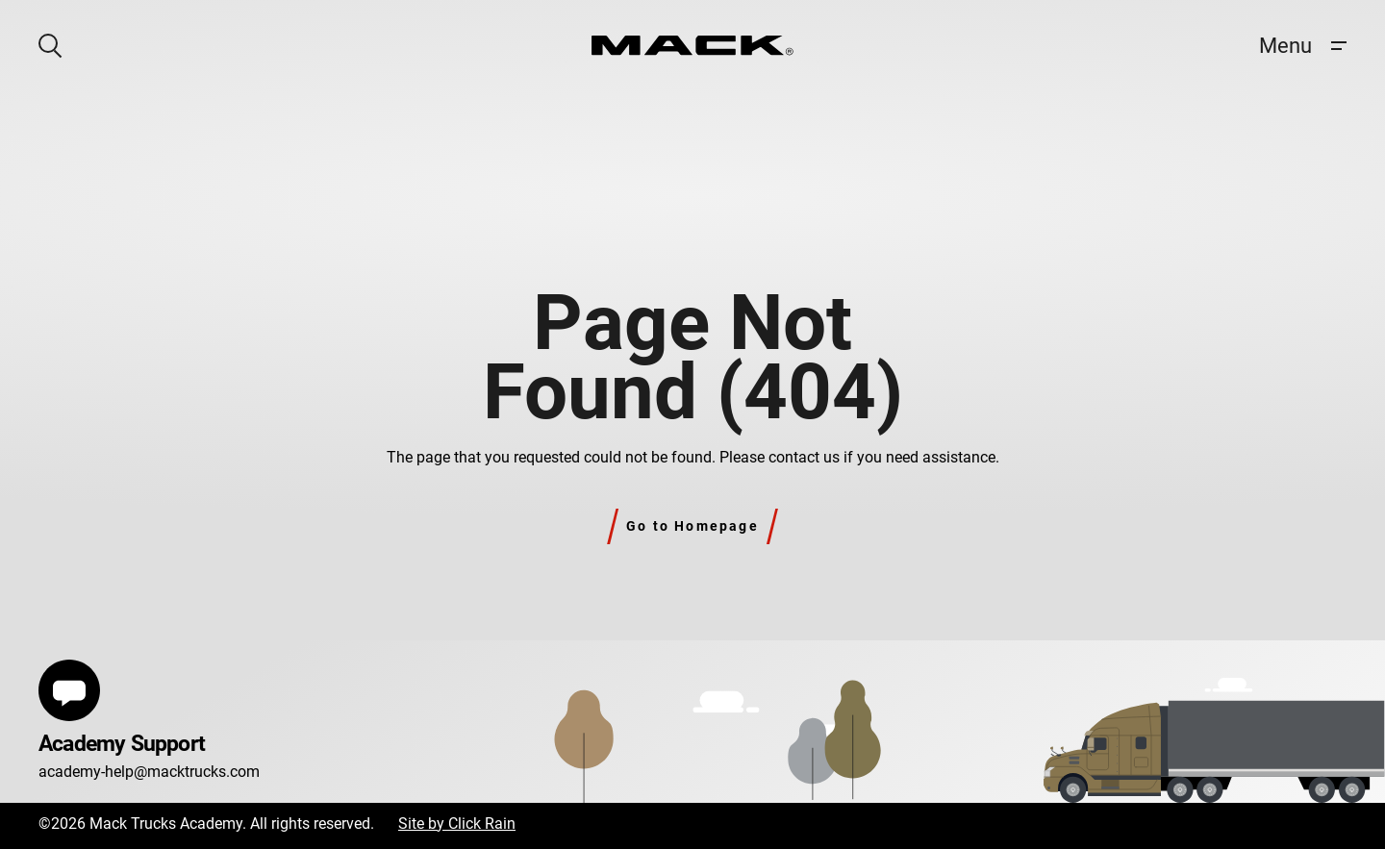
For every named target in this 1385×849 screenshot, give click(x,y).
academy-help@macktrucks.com (149, 771)
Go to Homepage (692, 526)
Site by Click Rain (457, 823)
